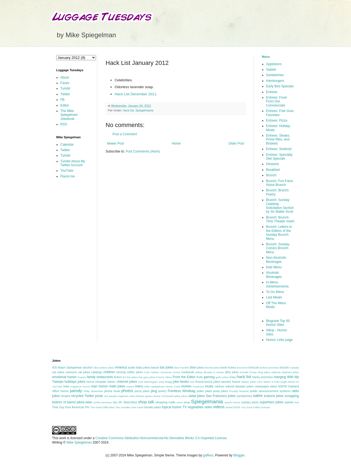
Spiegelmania (144, 110)
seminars (106, 402)
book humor (228, 367)
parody (76, 391)
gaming (209, 377)
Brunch (271, 175)
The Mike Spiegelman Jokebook (69, 115)
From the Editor (183, 377)
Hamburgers (275, 81)
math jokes (117, 386)
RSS (63, 124)
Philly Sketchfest (93, 391)
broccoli (253, 367)
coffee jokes (135, 372)
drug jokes (264, 372)
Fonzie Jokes (164, 377)
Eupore (82, 377)
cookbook (187, 372)
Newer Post (115, 143)
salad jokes (196, 396)
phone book (112, 391)
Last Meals (274, 297)
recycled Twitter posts (87, 396)
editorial (276, 372)
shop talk (146, 402)
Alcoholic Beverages (274, 274)
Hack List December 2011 (135, 94)
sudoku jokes (250, 402)
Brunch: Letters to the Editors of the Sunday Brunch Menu (279, 232)
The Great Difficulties (102, 407)
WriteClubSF (233, 407)
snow (180, 402)
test (297, 402)
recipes (65, 396)
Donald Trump (248, 372)
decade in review (213, 372)
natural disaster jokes (239, 386)
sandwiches (244, 396)
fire (124, 377)
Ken (192, 381)
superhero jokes (271, 402)
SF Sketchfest (127, 402)
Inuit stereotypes (148, 381)
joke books (181, 382)
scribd (96, 402)
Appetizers (274, 64)
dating (198, 372)
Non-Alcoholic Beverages (276, 259)
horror (90, 381)
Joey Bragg (165, 381)
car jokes (58, 372)
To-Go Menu (275, 292)
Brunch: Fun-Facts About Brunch (279, 183)
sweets (289, 402)
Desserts (272, 164)
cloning (121, 372)
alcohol (87, 367)
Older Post (236, 143)
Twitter (65, 94)
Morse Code (173, 386)
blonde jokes (212, 367)
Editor (64, 105)
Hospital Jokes (105, 381)
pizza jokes (142, 391)
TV (184, 407)
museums (198, 386)
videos (219, 407)
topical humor (172, 407)
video (208, 407)
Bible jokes (197, 367)
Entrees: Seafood (278, 149)
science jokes (274, 396)
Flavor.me (67, 176)
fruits (199, 377)
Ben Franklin (181, 367)
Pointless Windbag (181, 391)
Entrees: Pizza (276, 120)
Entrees (271, 92)
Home (176, 143)
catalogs (96, 372)
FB (62, 100)
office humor (60, 391)
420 (54, 367)
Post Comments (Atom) (143, 151)
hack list (128, 110)
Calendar (67, 144)
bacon (155, 367)
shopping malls (165, 402)
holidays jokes (74, 382)
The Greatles (123, 407)
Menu (266, 56)
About (64, 77)
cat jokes (84, 372)
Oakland (293, 386)
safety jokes (181, 396)
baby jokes (143, 367)
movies (186, 386)
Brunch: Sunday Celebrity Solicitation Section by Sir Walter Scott (280, 206)
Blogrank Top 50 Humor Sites (278, 323)
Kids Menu (274, 267)
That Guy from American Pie (70, 407)
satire (257, 395)
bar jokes (166, 367)
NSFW (282, 386)
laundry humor (230, 381)
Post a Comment (124, 134)
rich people (110, 396)
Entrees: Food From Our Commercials (276, 101)
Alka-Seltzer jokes (103, 367)
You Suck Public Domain (255, 407)
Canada (294, 367)
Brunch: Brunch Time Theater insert (280, 219)
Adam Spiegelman (70, 367)
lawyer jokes (248, 381)
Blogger (239, 455)
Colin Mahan (151, 372)
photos (127, 391)
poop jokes (220, 391)
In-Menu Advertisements (277, 284)
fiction (117, 377)
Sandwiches (275, 75)
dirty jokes (232, 372)
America (121, 367)
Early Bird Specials (280, 86)
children (109, 372)
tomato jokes (152, 407)
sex (115, 402)
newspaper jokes (266, 386)
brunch (284, 367)
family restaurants (100, 377)
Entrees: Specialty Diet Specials (279, 156)
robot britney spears (141, 396)
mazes (130, 386)
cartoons (71, 372)
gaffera (208, 455)
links (66, 386)
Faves (64, 83)
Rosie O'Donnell (163, 396)
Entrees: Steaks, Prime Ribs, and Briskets (278, 139)
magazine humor (80, 386)
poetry (162, 391)
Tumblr (65, 88)
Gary (233, 377)
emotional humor (64, 377)
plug (154, 391)
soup (186, 402)
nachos (219, 386)
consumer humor (170, 372)
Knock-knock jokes (208, 381)
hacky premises (262, 377)
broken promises (269, 367)
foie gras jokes (146, 377)
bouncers (242, 367)
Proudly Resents (239, 391)
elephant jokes (290, 372)
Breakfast (273, 170)
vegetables (195, 407)
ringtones (123, 396)
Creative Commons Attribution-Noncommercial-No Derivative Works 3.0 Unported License (160, 438)
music (209, 386)
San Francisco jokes (221, 396)
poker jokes (204, 391)
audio (131, 367)
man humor (99, 386)
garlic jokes (222, 377)
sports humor (232, 402)
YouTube (66, 170)
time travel (137, 407)
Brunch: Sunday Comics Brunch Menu (277, 248)
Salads (271, 69)
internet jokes (127, 382)
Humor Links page (279, 340)
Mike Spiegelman (154, 386)
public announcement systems (270, 391)
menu (139, 386)
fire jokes (132, 377)
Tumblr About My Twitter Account (72, 163)
